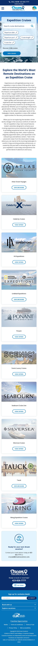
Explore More (19, 187)
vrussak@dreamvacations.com (18, 557)
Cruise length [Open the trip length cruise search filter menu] (27, 37)
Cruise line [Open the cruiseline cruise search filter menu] (9, 42)
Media (6, 624)
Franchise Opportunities (19, 621)
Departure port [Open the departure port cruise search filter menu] (10, 37)
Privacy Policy (13, 628)
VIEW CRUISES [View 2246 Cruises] (12, 53)
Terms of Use (30, 624)
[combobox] (19, 26)
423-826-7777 (24, 2)
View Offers (19, 225)
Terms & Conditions (17, 624)
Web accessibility (25, 628)
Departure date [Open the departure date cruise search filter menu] (10, 32)
